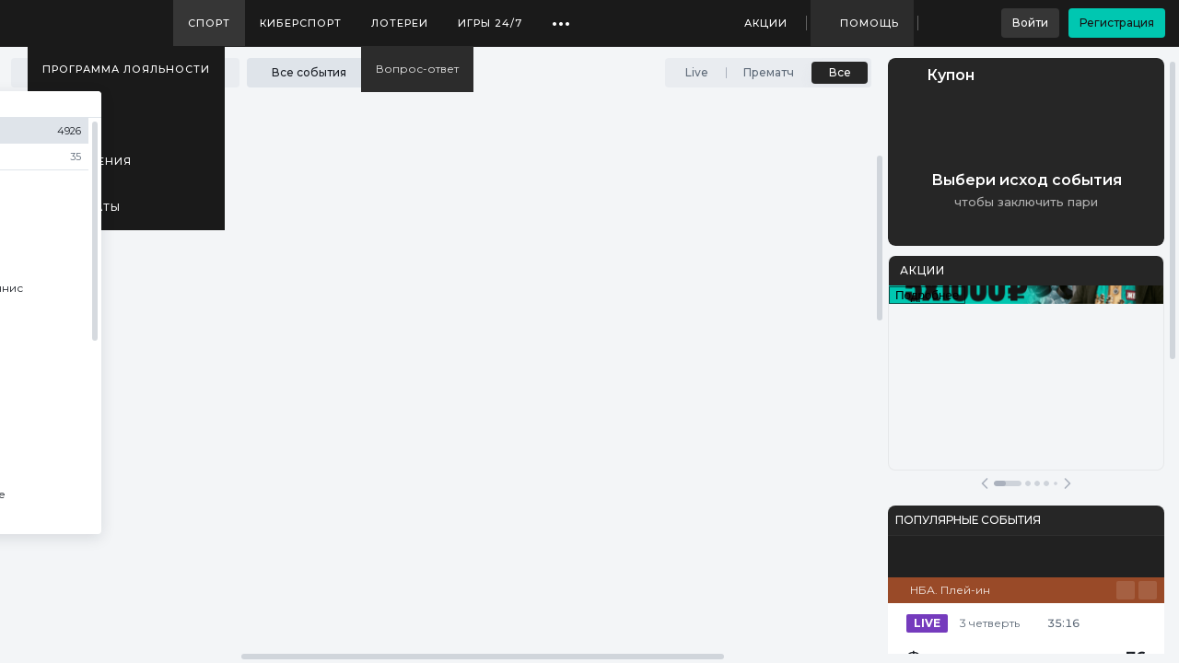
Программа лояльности (126, 69)
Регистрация (1117, 22)
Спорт (209, 23)
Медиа (64, 115)
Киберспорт (301, 23)
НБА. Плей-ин (950, 590)
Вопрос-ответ (417, 69)
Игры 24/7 (490, 23)
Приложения (87, 161)
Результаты (81, 207)
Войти (1030, 22)
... (561, 16)
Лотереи (399, 23)
